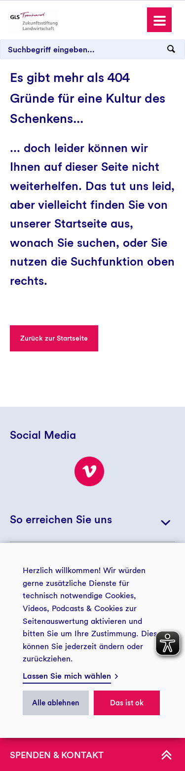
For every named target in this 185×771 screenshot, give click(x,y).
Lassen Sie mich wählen (67, 676)
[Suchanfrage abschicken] (171, 49)
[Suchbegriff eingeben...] (92, 49)
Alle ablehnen (55, 702)
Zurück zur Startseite (54, 338)
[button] (159, 19)
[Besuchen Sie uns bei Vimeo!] (89, 471)
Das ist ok (127, 702)
